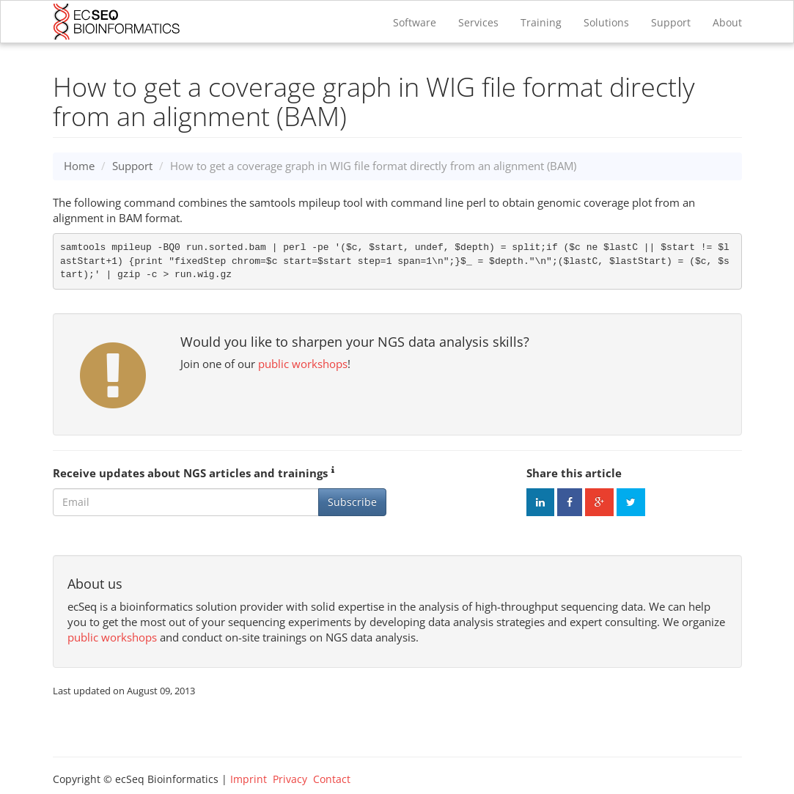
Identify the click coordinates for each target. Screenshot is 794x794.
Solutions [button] (606, 22)
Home (79, 165)
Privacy (290, 779)
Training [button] (541, 22)
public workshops (303, 363)
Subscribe (352, 502)
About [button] (727, 22)
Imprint (248, 779)
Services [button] (478, 22)
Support (671, 22)
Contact (331, 779)
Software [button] (414, 22)
